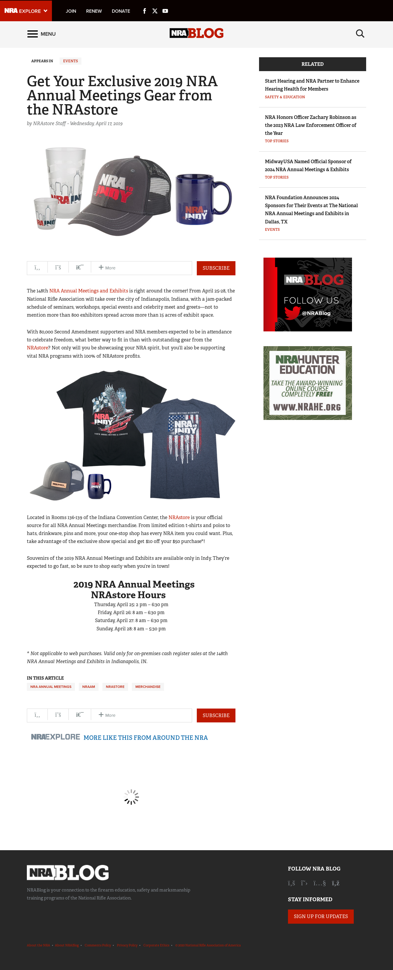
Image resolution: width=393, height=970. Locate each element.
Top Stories (277, 141)
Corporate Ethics (156, 945)
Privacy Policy (127, 945)
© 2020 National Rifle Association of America (208, 945)
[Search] (360, 34)
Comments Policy (98, 945)
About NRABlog (67, 945)
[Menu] (41, 34)
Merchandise (148, 687)
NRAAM (88, 687)
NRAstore (37, 348)
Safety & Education (285, 97)
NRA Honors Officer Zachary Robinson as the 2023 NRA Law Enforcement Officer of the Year (310, 125)
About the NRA (38, 945)
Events (70, 61)
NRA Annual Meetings (50, 687)
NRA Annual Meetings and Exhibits (88, 291)
